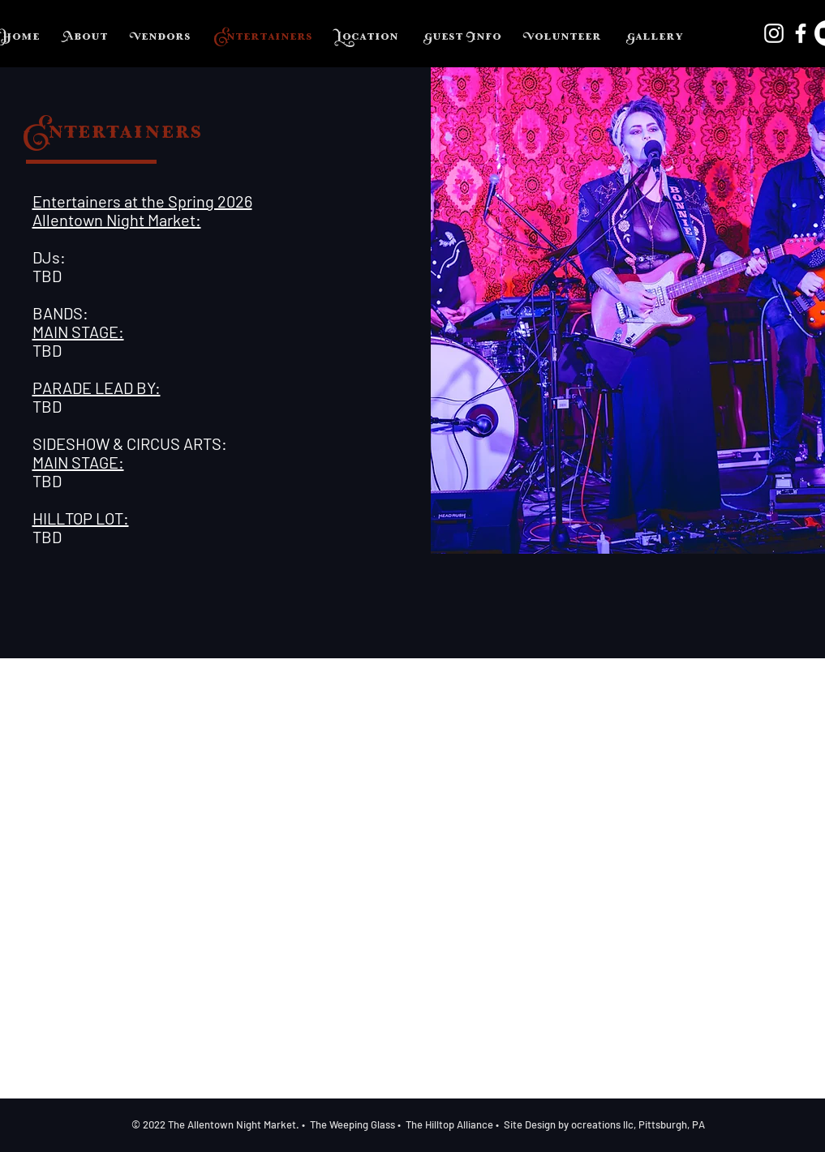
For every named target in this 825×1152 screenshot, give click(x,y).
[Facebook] (801, 33)
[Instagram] (774, 33)
